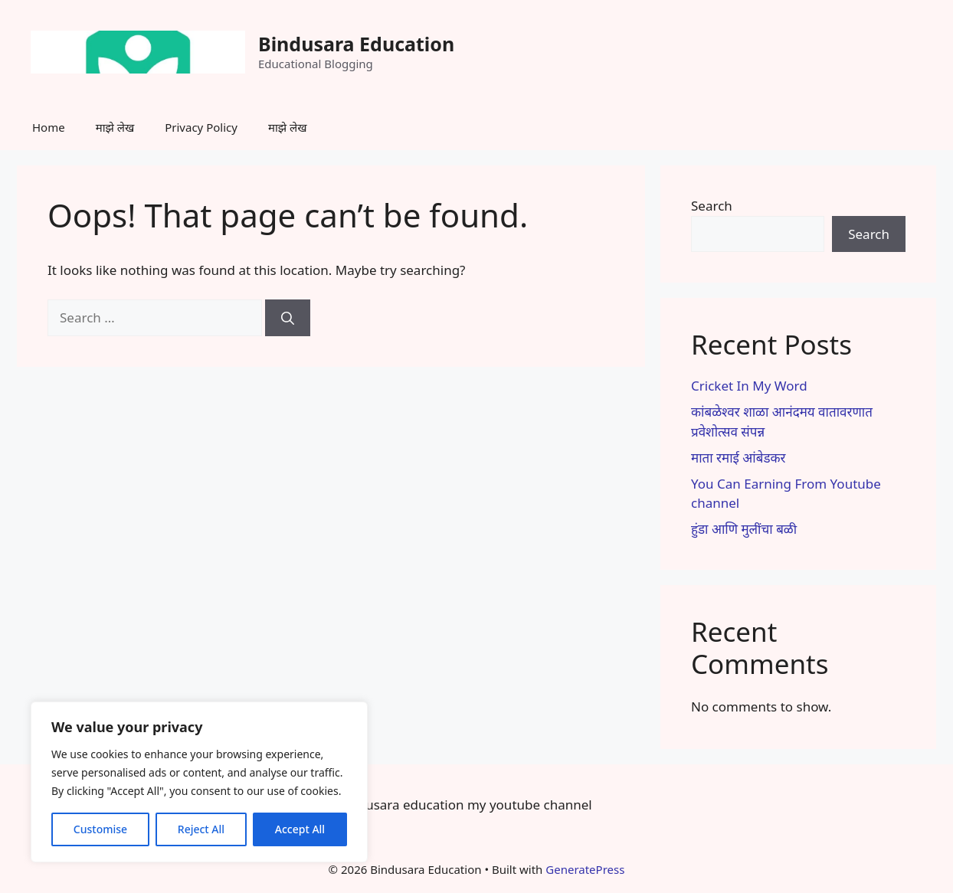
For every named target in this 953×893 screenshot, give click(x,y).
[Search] (287, 317)
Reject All (201, 829)
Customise (100, 829)
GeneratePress (584, 869)
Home (48, 127)
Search (711, 205)
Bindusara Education (356, 44)
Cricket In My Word (749, 385)
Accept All (300, 829)
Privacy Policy (201, 127)
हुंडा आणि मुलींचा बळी (744, 529)
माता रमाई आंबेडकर (738, 457)
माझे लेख (115, 127)
